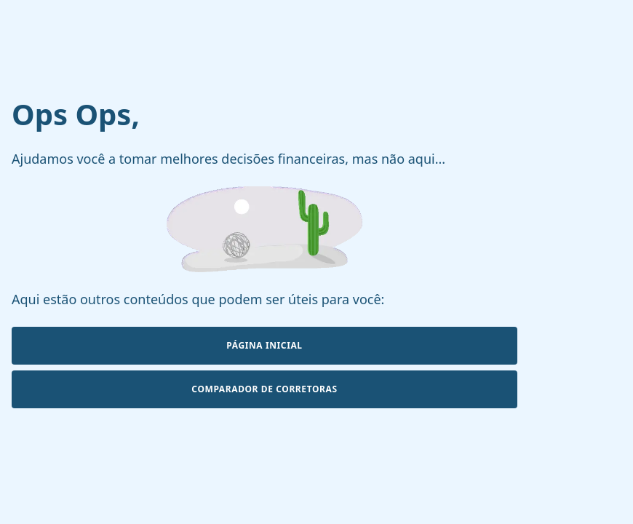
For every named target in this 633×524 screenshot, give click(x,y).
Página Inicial (264, 345)
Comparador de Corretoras (264, 389)
